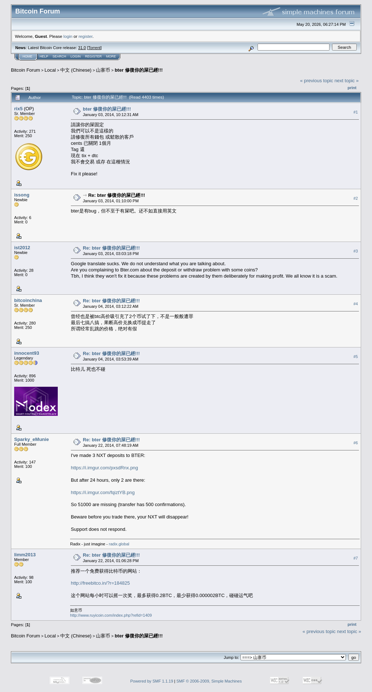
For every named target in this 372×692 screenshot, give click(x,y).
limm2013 (25, 554)
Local (50, 70)
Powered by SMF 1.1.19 (151, 681)
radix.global (119, 544)
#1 (355, 112)
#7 (355, 558)
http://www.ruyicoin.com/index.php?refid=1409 (111, 615)
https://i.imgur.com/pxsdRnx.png (104, 467)
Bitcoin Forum (25, 70)
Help (44, 56)
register (85, 36)
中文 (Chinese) (76, 70)
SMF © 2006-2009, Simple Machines (209, 681)
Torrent (94, 47)
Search (59, 56)
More (111, 56)
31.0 (82, 47)
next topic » (347, 80)
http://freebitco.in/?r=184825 (100, 583)
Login (75, 56)
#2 (355, 198)
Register (93, 56)
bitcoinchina (28, 300)
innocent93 (26, 353)
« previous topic (316, 80)
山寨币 (103, 70)
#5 (355, 356)
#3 (355, 251)
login (68, 36)
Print (352, 87)
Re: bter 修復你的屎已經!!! (116, 195)
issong (21, 195)
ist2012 (22, 247)
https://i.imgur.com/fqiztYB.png (103, 492)
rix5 (18, 108)
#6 (355, 443)
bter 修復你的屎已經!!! (139, 70)
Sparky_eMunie (31, 439)
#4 (355, 304)
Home (27, 56)
